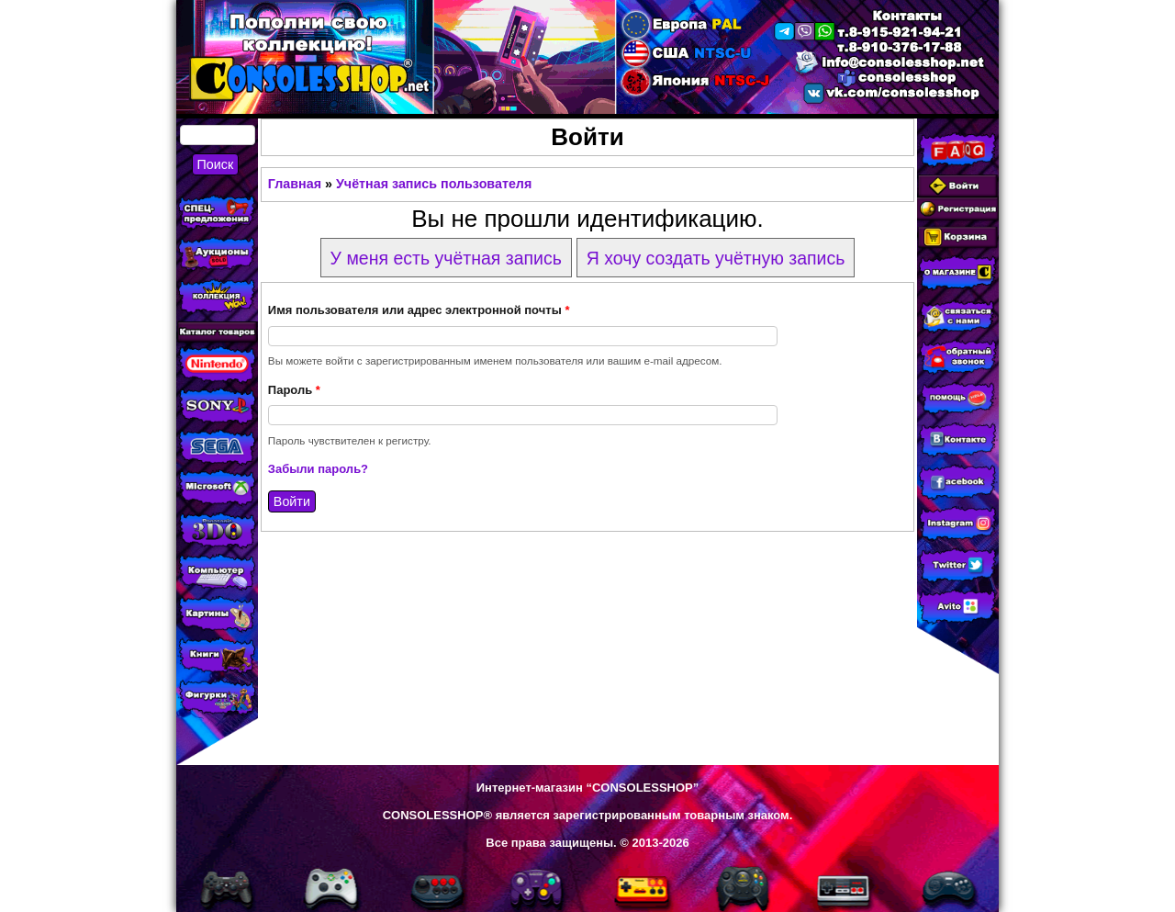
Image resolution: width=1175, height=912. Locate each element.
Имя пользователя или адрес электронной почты (419, 310)
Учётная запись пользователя (434, 183)
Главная (294, 183)
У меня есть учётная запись (446, 258)
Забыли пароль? (318, 469)
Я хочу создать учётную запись (716, 258)
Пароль (294, 390)
